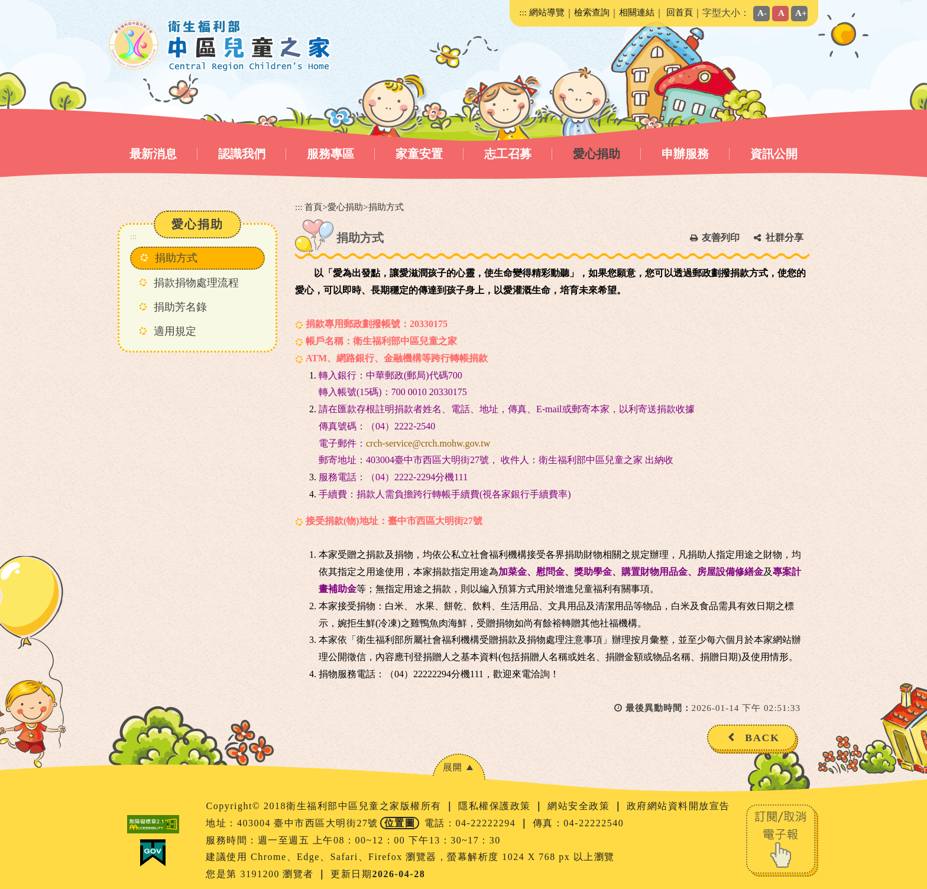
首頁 (313, 207)
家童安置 (419, 153)
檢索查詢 (592, 12)
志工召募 (507, 153)
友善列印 (721, 237)
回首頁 (679, 12)
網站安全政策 (580, 806)
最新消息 (153, 153)
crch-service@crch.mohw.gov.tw (428, 443)
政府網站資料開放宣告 (678, 806)
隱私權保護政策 (496, 806)
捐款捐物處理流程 (196, 283)
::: (523, 12)
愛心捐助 (596, 153)
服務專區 (330, 153)
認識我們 (241, 153)
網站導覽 (547, 12)
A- (762, 13)
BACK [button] (762, 737)
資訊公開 (774, 153)
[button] (458, 767)
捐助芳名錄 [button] (180, 307)
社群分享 (784, 237)
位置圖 (400, 823)
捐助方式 (176, 258)
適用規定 (175, 331)
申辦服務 (685, 153)
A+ (801, 13)
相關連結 (636, 12)
